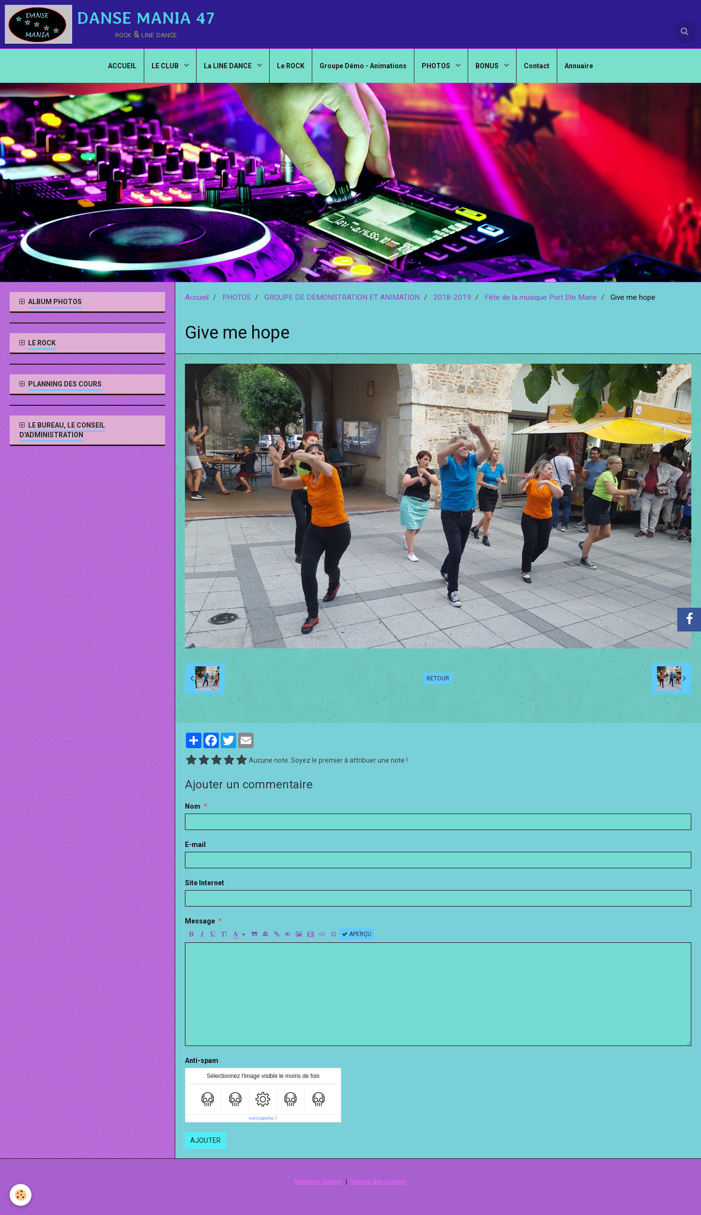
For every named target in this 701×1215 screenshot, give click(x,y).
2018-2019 (452, 297)
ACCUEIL (122, 66)
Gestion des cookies (378, 1181)
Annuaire (578, 66)
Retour (438, 678)
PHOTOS (437, 66)
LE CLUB (166, 66)
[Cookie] (20, 1195)
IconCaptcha (261, 1118)
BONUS (487, 66)
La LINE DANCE (228, 66)
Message (200, 921)
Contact (536, 66)
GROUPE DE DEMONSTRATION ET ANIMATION (342, 297)
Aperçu (356, 934)
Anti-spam (201, 1060)
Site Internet (204, 883)
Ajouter (205, 1140)
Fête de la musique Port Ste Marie (541, 297)
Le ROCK (291, 66)
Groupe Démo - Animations (363, 66)
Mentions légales (318, 1181)
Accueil (197, 297)
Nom (192, 806)
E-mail (195, 844)
